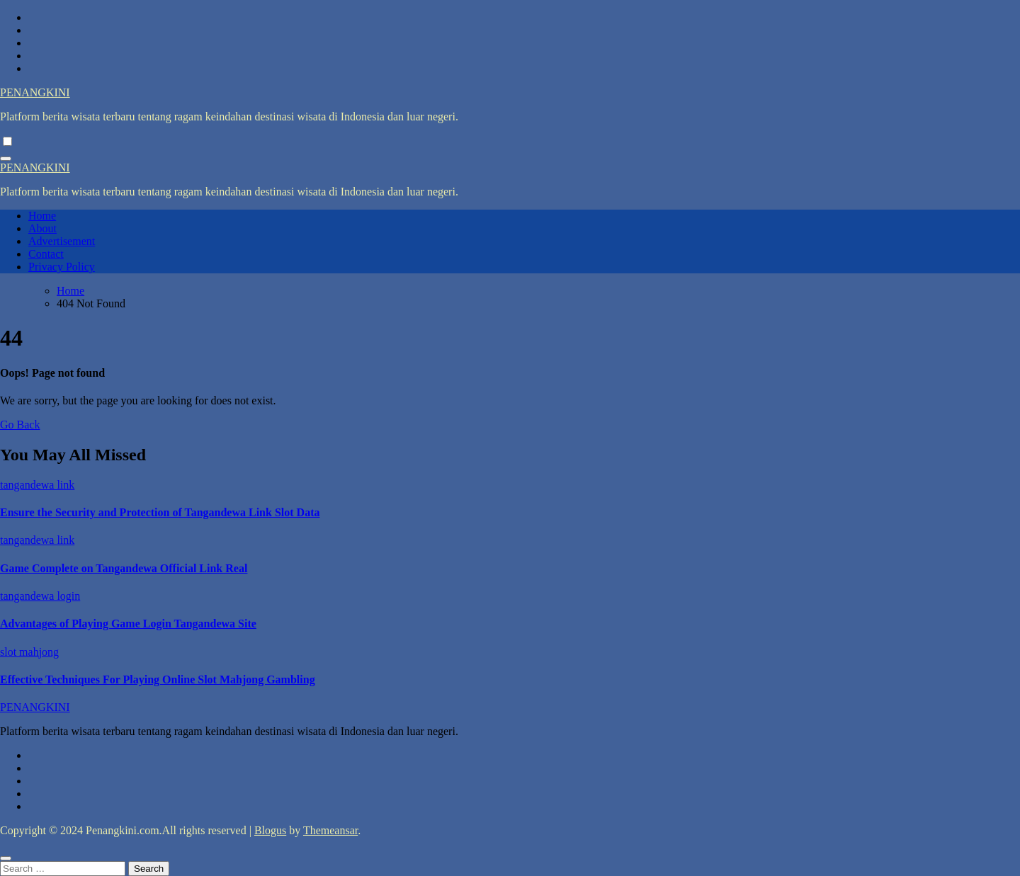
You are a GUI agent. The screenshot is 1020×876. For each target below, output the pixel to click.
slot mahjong (29, 652)
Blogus (270, 830)
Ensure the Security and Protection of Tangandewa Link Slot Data (159, 512)
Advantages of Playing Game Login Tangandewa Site (128, 624)
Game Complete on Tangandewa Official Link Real (123, 568)
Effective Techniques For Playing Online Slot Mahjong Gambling (157, 679)
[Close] (5, 858)
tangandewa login (40, 596)
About (42, 228)
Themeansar (330, 830)
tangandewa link (37, 485)
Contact (46, 254)
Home (42, 216)
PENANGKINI (35, 92)
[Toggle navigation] (5, 159)
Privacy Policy (61, 267)
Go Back (20, 425)
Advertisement (61, 241)
